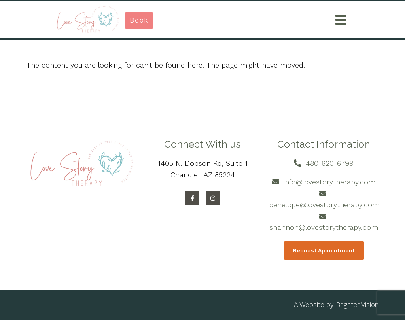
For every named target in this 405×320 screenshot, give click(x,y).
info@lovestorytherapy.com (329, 182)
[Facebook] (192, 198)
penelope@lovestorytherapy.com (324, 205)
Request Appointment (324, 250)
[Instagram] (213, 198)
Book (139, 20)
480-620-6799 (330, 163)
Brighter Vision (357, 305)
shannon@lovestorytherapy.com (323, 227)
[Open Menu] (340, 19)
